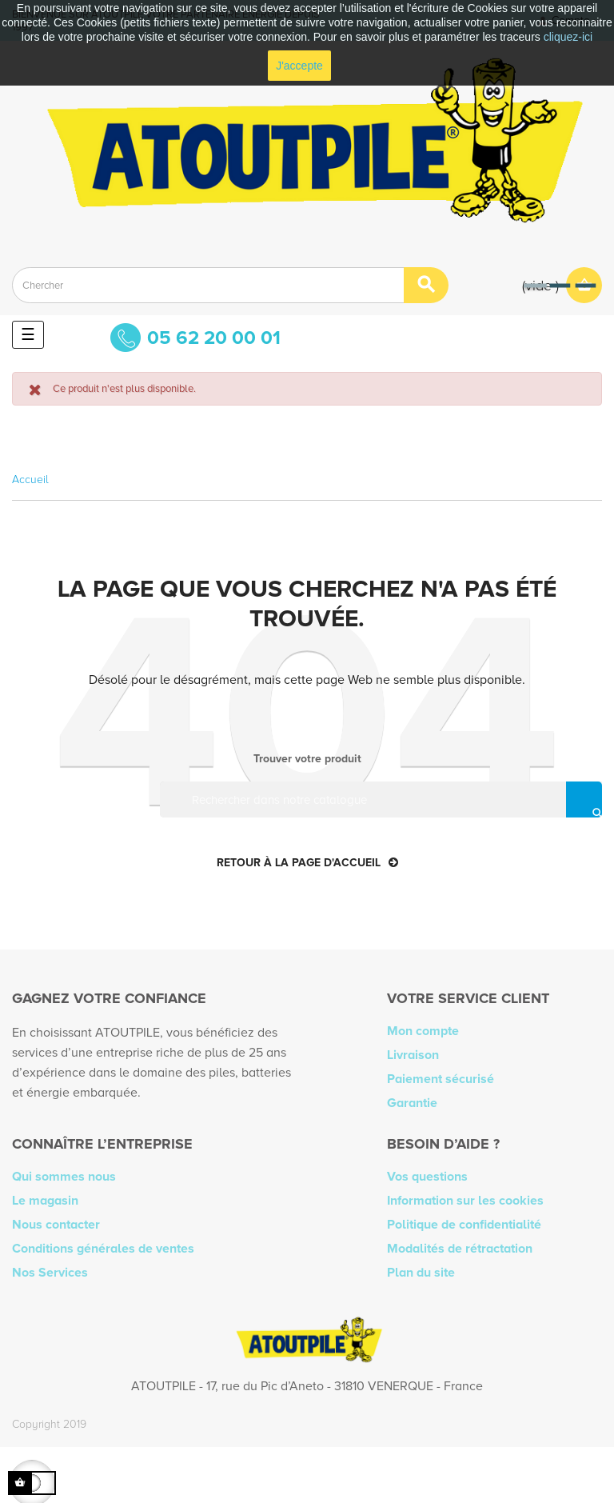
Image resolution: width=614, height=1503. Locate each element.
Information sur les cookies (465, 1201)
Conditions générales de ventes (103, 1249)
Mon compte (423, 1031)
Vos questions (427, 1177)
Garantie (412, 1103)
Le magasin (45, 1201)
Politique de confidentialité (464, 1225)
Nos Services (50, 1273)
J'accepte (299, 65)
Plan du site (421, 1273)
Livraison (413, 1055)
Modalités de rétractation (459, 1249)
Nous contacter (56, 1225)
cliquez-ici (568, 36)
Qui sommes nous (64, 1177)
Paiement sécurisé (440, 1079)
